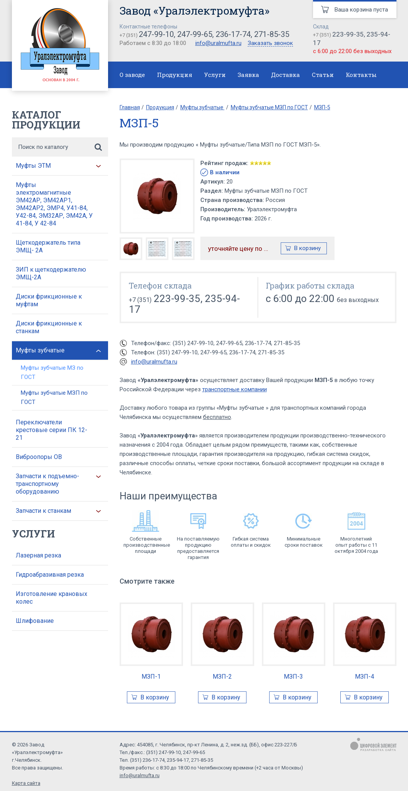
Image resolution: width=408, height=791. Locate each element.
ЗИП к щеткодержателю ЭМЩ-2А (51, 273)
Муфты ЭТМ (33, 165)
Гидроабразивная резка (50, 574)
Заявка (248, 74)
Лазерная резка (38, 555)
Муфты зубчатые (40, 350)
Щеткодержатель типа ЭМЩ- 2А (48, 246)
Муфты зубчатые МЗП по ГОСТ (54, 397)
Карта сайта (26, 783)
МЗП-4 (364, 676)
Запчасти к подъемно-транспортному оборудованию (47, 483)
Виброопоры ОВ (39, 457)
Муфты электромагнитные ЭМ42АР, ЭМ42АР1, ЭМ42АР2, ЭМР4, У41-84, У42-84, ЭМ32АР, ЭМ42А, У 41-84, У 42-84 (54, 204)
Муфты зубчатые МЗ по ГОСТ (52, 372)
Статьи (323, 74)
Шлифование (35, 620)
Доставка (285, 74)
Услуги (215, 74)
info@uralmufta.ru (218, 43)
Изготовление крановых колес (51, 597)
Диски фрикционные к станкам (49, 327)
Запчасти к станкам (43, 510)
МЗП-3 (293, 676)
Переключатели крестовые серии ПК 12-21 (51, 430)
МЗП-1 (151, 676)
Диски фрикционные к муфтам (49, 300)
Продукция (174, 74)
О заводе (132, 74)
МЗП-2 (222, 676)
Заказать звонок (270, 43)
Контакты (361, 74)
